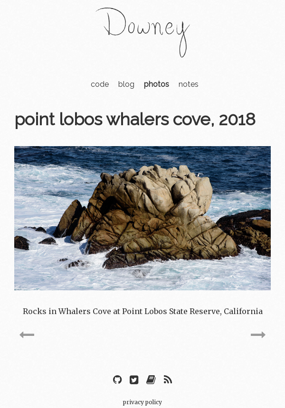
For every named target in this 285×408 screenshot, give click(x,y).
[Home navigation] (142, 51)
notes (189, 84)
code (100, 84)
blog (126, 84)
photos (156, 84)
